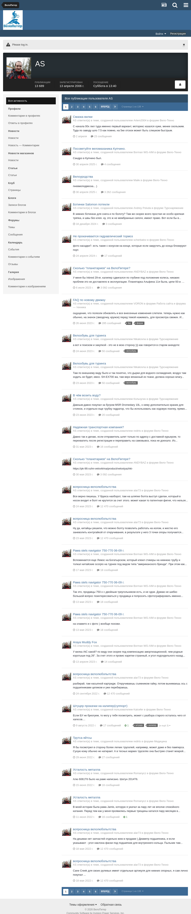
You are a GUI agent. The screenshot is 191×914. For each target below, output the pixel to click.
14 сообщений (111, 656)
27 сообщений (109, 752)
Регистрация (178, 33)
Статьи (12, 170)
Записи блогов (17, 200)
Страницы (14, 185)
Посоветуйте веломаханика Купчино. (99, 143)
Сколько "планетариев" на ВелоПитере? (101, 263)
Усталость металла (86, 764)
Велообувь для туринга (89, 330)
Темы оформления (83, 899)
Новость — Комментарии (23, 140)
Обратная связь (111, 899)
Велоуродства (83, 171)
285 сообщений (109, 318)
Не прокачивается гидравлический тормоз (103, 231)
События (13, 244)
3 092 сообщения (109, 282)
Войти (161, 33)
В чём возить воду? (87, 390)
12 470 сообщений (110, 501)
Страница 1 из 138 (133, 101)
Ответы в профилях (20, 118)
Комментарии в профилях (24, 110)
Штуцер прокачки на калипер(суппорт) (100, 701)
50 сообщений (109, 346)
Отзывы (13, 259)
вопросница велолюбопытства (94, 482)
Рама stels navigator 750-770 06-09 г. (98, 545)
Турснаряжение (173, 203)
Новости (13, 133)
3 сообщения (112, 219)
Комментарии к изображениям (27, 281)
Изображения (16, 274)
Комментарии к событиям (24, 251)
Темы (11, 222)
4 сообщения (110, 159)
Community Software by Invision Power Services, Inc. (95, 908)
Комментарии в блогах (22, 207)
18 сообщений (107, 565)
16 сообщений (107, 441)
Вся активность (17, 95)
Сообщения (15, 229)
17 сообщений (111, 250)
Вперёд (105, 102)
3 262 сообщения (113, 187)
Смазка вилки (83, 112)
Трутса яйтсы (82, 733)
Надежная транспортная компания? (98, 422)
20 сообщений (109, 409)
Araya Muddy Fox (85, 637)
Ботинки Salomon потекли (91, 199)
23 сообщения (101, 131)
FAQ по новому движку (89, 295)
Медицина (160, 736)
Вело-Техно (167, 115)
